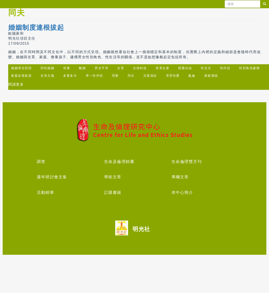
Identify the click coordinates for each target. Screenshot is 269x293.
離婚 (82, 68)
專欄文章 (180, 177)
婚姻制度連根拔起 (36, 27)
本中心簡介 (182, 192)
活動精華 (45, 192)
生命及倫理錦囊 (119, 161)
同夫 (131, 75)
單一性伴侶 (94, 75)
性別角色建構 (249, 68)
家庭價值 (211, 75)
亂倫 (192, 75)
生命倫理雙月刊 (187, 161)
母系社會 (162, 68)
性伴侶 (225, 68)
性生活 (206, 68)
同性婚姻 (47, 68)
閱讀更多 (16, 84)
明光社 (141, 229)
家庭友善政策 (21, 75)
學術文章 (112, 177)
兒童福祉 (150, 75)
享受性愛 (173, 75)
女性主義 (47, 75)
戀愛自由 (185, 68)
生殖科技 (140, 68)
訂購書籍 (112, 192)
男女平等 (101, 68)
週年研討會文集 (52, 177)
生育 (120, 68)
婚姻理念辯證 (21, 68)
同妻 (115, 75)
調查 (41, 161)
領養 (66, 68)
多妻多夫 (70, 75)
